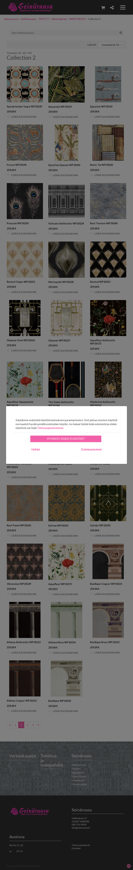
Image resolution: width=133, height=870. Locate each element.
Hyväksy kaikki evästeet (66, 438)
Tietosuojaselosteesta (50, 427)
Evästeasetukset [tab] (91, 449)
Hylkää (35, 449)
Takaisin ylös (128, 865)
